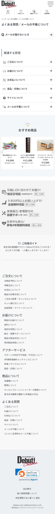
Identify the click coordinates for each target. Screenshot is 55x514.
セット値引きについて (14, 303)
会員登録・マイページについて (18, 307)
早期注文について (12, 285)
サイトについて (13, 98)
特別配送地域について (14, 342)
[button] (22, 166)
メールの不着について (16, 106)
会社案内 (27, 488)
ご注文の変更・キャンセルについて (20, 298)
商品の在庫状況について (15, 294)
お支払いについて (14, 80)
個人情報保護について (27, 493)
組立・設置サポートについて (17, 333)
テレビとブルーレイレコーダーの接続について (25, 389)
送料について (10, 324)
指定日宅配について (13, 329)
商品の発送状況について (15, 338)
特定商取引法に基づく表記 (27, 497)
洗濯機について (11, 380)
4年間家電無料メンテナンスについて (21, 359)
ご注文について (13, 62)
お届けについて (13, 70)
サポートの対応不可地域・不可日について (23, 354)
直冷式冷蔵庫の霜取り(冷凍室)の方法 (21, 394)
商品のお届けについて (14, 320)
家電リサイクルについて (15, 363)
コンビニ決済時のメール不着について (21, 433)
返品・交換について (15, 88)
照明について (10, 385)
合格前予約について (13, 280)
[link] (27, 474)
